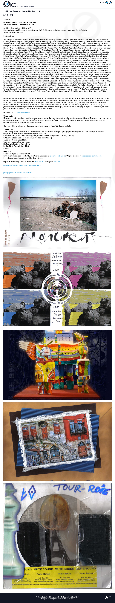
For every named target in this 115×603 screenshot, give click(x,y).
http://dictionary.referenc (22, 112)
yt (106, 2)
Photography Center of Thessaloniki (26, 6)
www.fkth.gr (39, 162)
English (100, 3)
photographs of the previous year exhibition (17, 173)
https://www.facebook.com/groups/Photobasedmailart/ (22, 165)
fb (110, 2)
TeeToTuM (56, 162)
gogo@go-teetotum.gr (57, 156)
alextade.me (70, 599)
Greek (103, 3)
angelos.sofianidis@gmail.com (92, 156)
